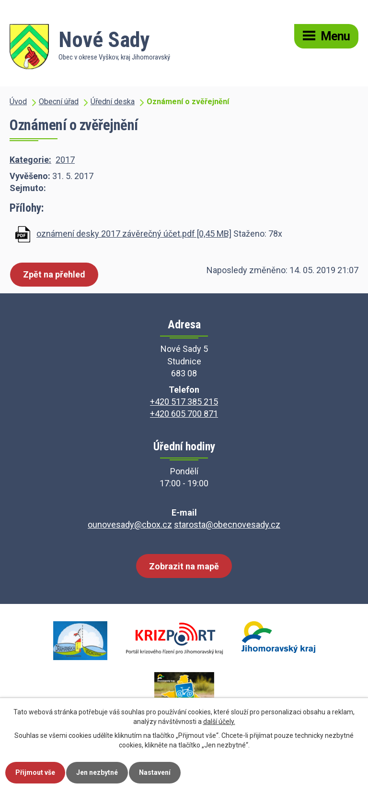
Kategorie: (30, 160)
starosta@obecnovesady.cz (227, 524)
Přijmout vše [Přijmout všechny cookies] (35, 772)
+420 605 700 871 (184, 414)
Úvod (18, 101)
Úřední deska (113, 101)
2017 (65, 160)
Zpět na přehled (54, 274)
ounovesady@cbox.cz (130, 524)
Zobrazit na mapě (184, 566)
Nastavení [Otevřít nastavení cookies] (155, 772)
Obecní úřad (59, 101)
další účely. (219, 721)
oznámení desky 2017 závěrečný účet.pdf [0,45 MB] (133, 234)
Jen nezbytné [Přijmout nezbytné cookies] (97, 772)
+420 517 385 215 (184, 402)
